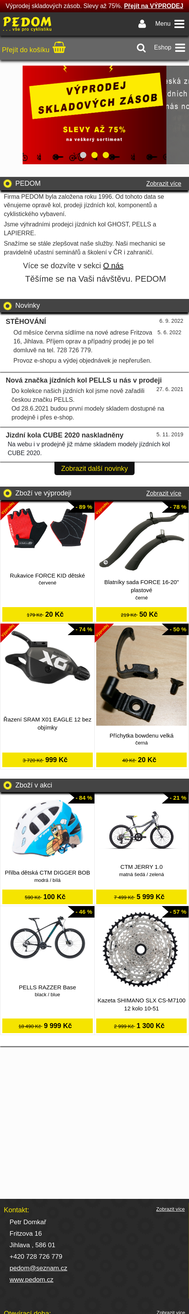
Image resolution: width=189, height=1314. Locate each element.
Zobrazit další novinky (94, 468)
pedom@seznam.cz (38, 1268)
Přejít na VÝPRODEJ (153, 6)
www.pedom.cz (31, 1279)
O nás (113, 265)
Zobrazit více (163, 183)
